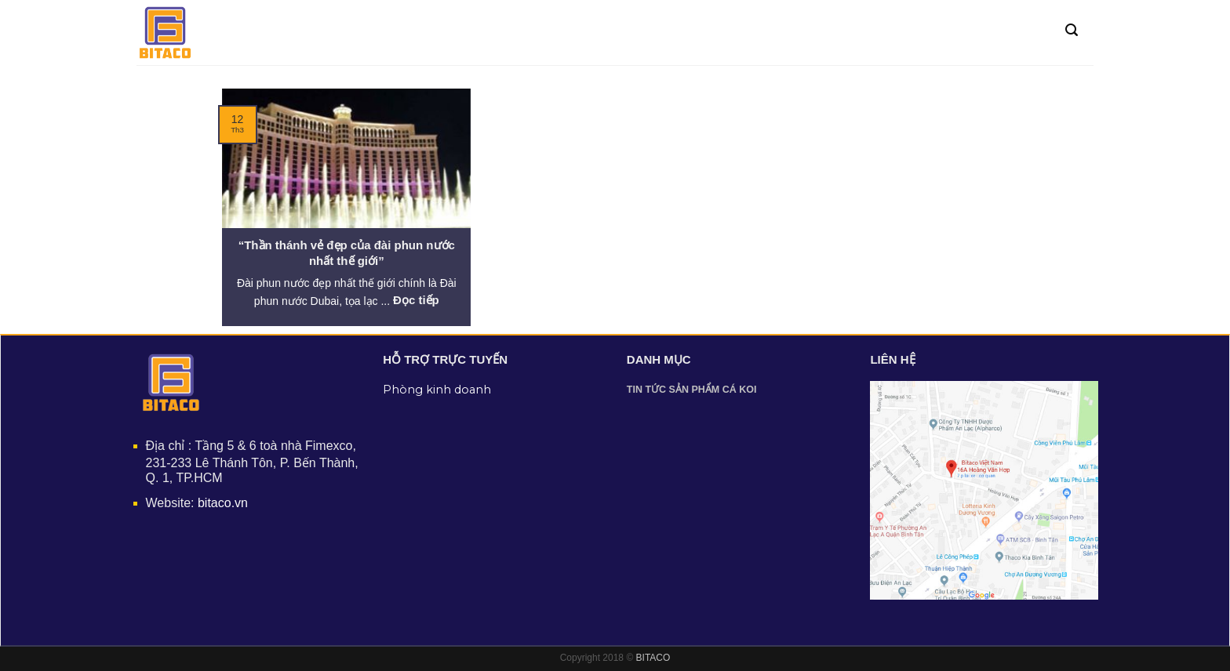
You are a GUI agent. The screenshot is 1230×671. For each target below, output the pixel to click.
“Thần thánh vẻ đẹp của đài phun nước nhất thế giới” (346, 252)
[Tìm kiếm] (1071, 30)
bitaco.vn (223, 503)
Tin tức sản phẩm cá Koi (692, 389)
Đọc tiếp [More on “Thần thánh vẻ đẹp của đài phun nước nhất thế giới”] (416, 299)
